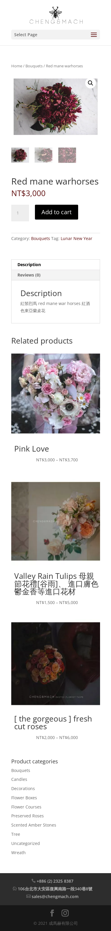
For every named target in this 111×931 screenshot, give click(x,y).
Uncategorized (25, 843)
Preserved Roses (27, 816)
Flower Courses (26, 806)
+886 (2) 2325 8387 (55, 881)
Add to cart (56, 212)
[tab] (55, 265)
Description (29, 264)
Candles (19, 779)
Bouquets (34, 66)
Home (16, 66)
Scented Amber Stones (33, 825)
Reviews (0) (29, 275)
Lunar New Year (76, 238)
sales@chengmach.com (55, 896)
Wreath (18, 852)
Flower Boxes (24, 797)
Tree (15, 834)
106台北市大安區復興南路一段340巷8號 (55, 889)
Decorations (23, 788)
